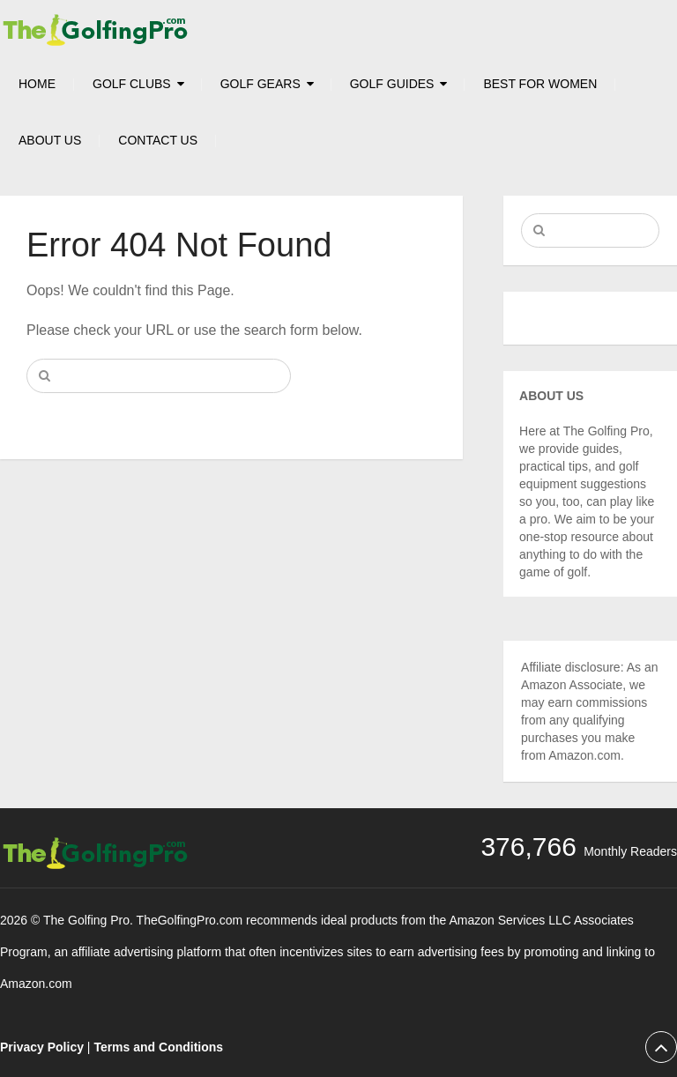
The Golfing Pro (86, 920)
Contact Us (157, 140)
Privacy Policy (42, 1047)
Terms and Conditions (158, 1047)
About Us (50, 140)
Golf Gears (260, 84)
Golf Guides (392, 84)
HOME (37, 84)
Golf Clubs (132, 84)
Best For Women (540, 84)
